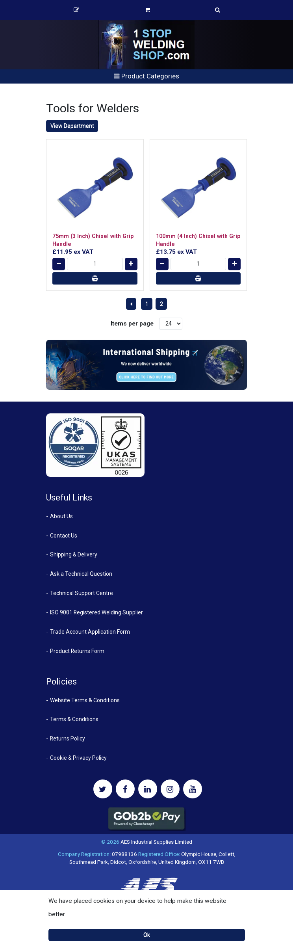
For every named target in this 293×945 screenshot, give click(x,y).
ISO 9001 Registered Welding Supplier (96, 612)
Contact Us (63, 535)
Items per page (132, 323)
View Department (72, 126)
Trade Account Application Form (90, 632)
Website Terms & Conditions (85, 700)
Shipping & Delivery (73, 554)
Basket (147, 10)
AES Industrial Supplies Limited (156, 842)
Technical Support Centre (81, 593)
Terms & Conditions (74, 719)
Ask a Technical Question (81, 574)
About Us (61, 516)
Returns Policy (67, 738)
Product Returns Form (77, 651)
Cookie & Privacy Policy (78, 758)
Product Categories (146, 76)
